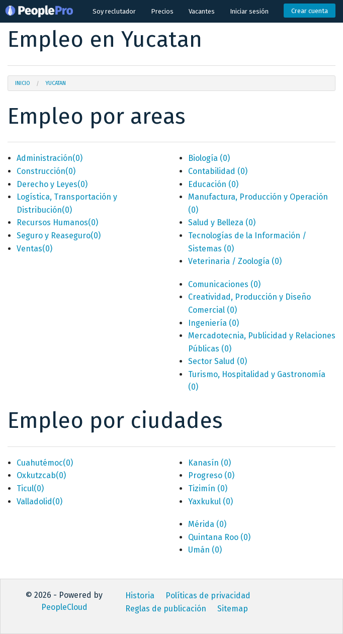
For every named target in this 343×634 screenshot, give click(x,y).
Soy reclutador (114, 11)
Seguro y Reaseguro (59, 235)
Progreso (211, 475)
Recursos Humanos (57, 222)
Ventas (34, 248)
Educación (213, 184)
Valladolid (39, 501)
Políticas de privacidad (207, 595)
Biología (209, 158)
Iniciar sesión (249, 11)
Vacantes (202, 11)
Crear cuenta (309, 11)
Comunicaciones (224, 284)
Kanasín (209, 463)
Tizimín (207, 488)
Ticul (30, 488)
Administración (49, 158)
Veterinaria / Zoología (235, 261)
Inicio (22, 83)
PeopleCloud (64, 607)
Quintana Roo (219, 537)
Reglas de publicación (165, 608)
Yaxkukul (210, 501)
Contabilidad (217, 171)
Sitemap (232, 608)
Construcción (46, 171)
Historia (139, 595)
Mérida (207, 524)
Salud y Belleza (221, 222)
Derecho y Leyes (52, 184)
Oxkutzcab (41, 475)
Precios (162, 11)
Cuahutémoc (45, 463)
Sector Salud (217, 361)
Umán (205, 550)
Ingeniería (213, 323)
